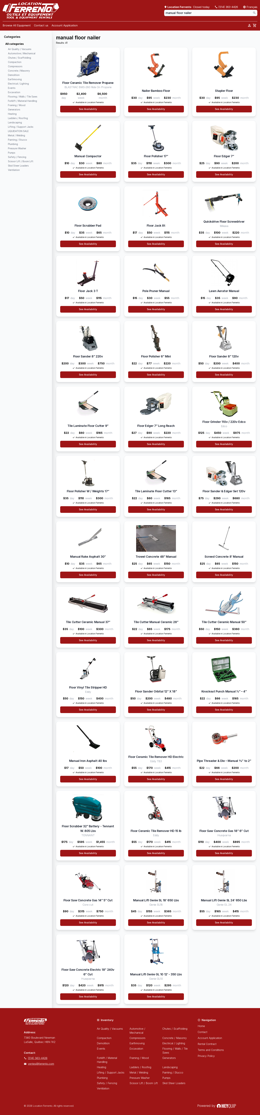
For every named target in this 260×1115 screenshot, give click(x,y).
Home (201, 1026)
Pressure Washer (140, 1077)
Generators (169, 1058)
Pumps (166, 1077)
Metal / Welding (139, 1072)
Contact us (41, 25)
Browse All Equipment (17, 25)
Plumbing (102, 1077)
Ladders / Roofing (140, 1067)
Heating (101, 1067)
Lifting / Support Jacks (110, 1072)
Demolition (103, 1043)
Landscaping (170, 1067)
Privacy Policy (206, 1056)
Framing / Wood (139, 1058)
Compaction (104, 1038)
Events (101, 1048)
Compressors (137, 1038)
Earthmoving (137, 1043)
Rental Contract (207, 1044)
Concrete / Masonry (174, 1038)
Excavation (136, 1048)
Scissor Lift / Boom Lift (144, 1083)
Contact (202, 1032)
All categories (14, 43)
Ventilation (103, 1088)
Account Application (65, 25)
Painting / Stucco (172, 1072)
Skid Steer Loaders (173, 1083)
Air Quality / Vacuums (110, 1028)
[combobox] (210, 13)
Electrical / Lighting (173, 1043)
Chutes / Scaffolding (174, 1028)
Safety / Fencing (107, 1083)
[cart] (254, 25)
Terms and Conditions (211, 1050)
